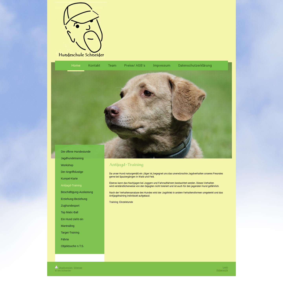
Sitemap (78, 267)
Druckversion (64, 267)
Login (225, 267)
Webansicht (222, 270)
